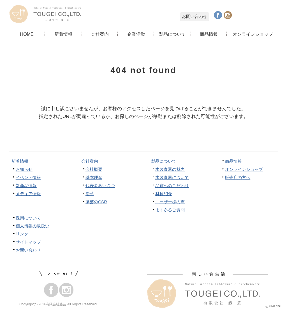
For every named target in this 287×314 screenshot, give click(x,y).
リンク (22, 234)
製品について (172, 34)
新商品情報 (26, 185)
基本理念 (93, 177)
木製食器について (172, 177)
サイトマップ (28, 242)
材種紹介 (163, 193)
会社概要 (93, 169)
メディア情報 (28, 193)
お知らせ (24, 169)
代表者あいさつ (100, 185)
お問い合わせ (194, 16)
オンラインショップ (253, 34)
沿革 (89, 193)
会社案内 (100, 34)
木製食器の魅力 (170, 169)
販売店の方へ (237, 177)
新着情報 (63, 34)
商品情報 (209, 34)
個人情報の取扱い (32, 225)
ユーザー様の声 (170, 201)
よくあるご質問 (170, 209)
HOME (26, 34)
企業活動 (136, 34)
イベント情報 (28, 177)
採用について (28, 218)
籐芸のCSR (96, 201)
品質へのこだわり (172, 185)
